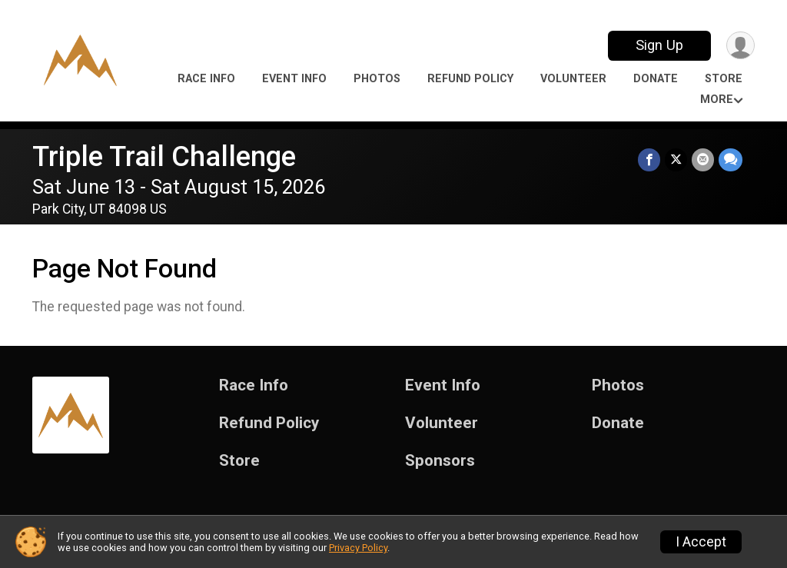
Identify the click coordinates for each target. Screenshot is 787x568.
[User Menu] (740, 46)
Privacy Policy (358, 547)
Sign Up (659, 45)
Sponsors (440, 461)
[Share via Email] (703, 159)
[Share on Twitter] (676, 159)
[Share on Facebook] (649, 159)
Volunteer (573, 78)
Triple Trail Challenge (164, 156)
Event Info (294, 78)
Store (723, 78)
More (716, 99)
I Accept (701, 542)
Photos (377, 78)
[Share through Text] (730, 159)
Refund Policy (470, 78)
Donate (655, 78)
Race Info (206, 78)
